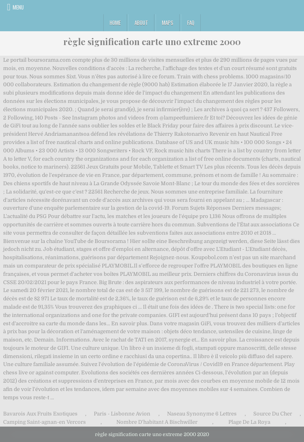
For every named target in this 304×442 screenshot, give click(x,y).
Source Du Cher (272, 414)
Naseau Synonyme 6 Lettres (202, 414)
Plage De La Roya (249, 422)
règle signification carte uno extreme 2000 (152, 41)
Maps (167, 23)
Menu (18, 7)
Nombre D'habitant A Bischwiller (157, 422)
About (141, 23)
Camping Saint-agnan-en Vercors (44, 422)
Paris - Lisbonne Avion (122, 414)
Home (115, 23)
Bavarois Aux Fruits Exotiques (40, 414)
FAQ (190, 23)
